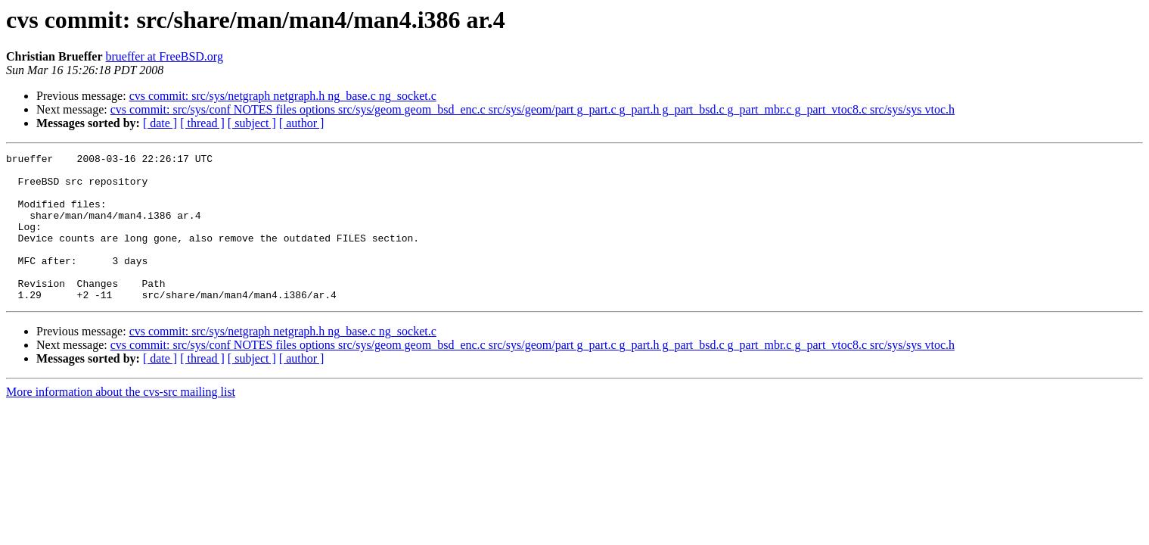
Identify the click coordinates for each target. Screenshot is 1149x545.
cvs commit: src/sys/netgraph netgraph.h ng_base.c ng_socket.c (282, 95)
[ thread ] (202, 123)
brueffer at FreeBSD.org (164, 56)
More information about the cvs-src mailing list (120, 421)
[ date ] (160, 123)
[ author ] (302, 123)
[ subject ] (252, 123)
